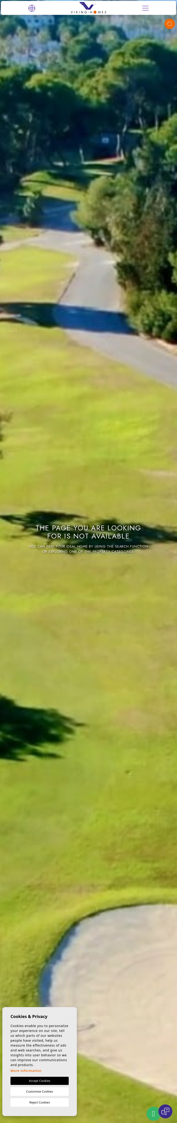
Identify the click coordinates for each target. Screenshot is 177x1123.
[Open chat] (165, 1111)
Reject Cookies (39, 1102)
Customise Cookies (39, 1091)
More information (25, 1070)
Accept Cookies (39, 1081)
